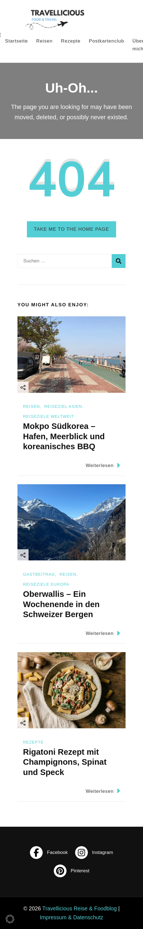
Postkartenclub (106, 41)
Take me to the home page (71, 229)
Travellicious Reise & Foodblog (79, 908)
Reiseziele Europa (46, 584)
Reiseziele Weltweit (48, 416)
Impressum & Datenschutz (71, 917)
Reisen (44, 41)
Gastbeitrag (39, 574)
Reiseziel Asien (63, 406)
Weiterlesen (103, 465)
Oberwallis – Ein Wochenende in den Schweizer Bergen (61, 604)
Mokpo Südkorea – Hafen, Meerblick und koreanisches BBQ (64, 436)
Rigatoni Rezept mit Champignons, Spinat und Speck (64, 762)
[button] (10, 919)
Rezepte (71, 41)
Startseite (16, 41)
